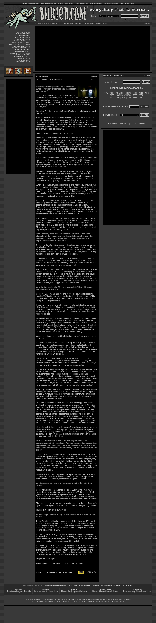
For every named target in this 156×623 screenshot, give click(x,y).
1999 (135, 97)
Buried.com (46, 589)
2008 (118, 95)
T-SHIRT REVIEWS (22, 39)
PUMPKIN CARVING (22, 55)
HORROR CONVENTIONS (20, 53)
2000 (129, 97)
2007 (123, 95)
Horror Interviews (82, 3)
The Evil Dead (72, 585)
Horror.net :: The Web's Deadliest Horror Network (63, 601)
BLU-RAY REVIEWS (22, 37)
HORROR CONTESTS (22, 56)
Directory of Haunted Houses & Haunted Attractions (105, 592)
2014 (123, 93)
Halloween (95, 585)
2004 (141, 95)
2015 (118, 93)
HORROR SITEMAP (22, 62)
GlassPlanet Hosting (118, 601)
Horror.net (18, 589)
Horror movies (38, 591)
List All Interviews (137, 123)
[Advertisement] (18, 126)
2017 (106, 93)
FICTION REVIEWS (22, 36)
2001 (123, 97)
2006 (129, 95)
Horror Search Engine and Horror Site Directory (19, 592)
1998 (141, 97)
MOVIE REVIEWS (23, 34)
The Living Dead (127, 585)
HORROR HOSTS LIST (21, 51)
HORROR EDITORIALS (21, 48)
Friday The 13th (84, 585)
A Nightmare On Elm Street (110, 585)
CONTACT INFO (23, 60)
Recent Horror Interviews (118, 123)
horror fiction (53, 591)
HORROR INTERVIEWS (21, 46)
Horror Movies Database (31, 3)
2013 (129, 93)
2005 (135, 95)
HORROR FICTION (22, 49)
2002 (118, 97)
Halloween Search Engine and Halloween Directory (74, 592)
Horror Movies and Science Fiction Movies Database (137, 592)
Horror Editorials (96, 3)
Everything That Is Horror (42, 599)
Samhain (74, 589)
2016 (112, 93)
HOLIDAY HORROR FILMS (19, 44)
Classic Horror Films (126, 3)
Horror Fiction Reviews (66, 3)
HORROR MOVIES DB (21, 41)
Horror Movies (137, 589)
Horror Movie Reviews (48, 3)
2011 (141, 93)
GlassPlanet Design (94, 601)
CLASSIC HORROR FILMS (20, 43)
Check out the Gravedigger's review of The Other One (61, 563)
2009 (112, 95)
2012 (135, 93)
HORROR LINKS (23, 58)
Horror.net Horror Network (67, 599)
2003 (112, 97)
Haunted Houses (105, 589)
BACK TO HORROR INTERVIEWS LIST (54, 572)
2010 (147, 93)
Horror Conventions (111, 3)
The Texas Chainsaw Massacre (55, 585)
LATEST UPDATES (23, 32)
